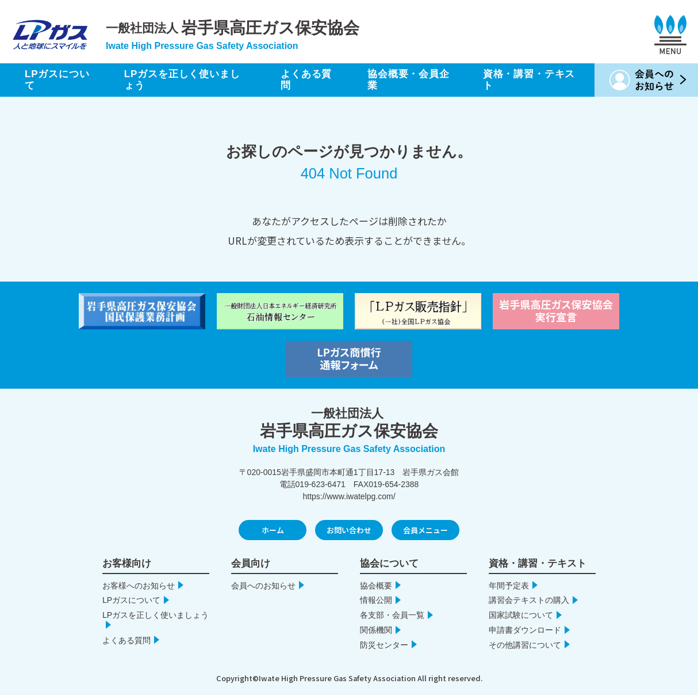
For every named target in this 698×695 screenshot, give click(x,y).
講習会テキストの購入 (529, 600)
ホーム (273, 530)
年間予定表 (509, 585)
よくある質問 (306, 80)
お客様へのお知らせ (138, 585)
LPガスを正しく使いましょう (182, 80)
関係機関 (376, 630)
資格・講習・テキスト (529, 80)
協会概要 (376, 585)
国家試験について (521, 615)
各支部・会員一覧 (392, 615)
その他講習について (525, 645)
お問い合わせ (349, 530)
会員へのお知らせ (263, 585)
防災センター (384, 645)
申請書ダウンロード (525, 630)
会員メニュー (425, 530)
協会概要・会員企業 (408, 80)
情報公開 (376, 600)
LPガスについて (57, 80)
